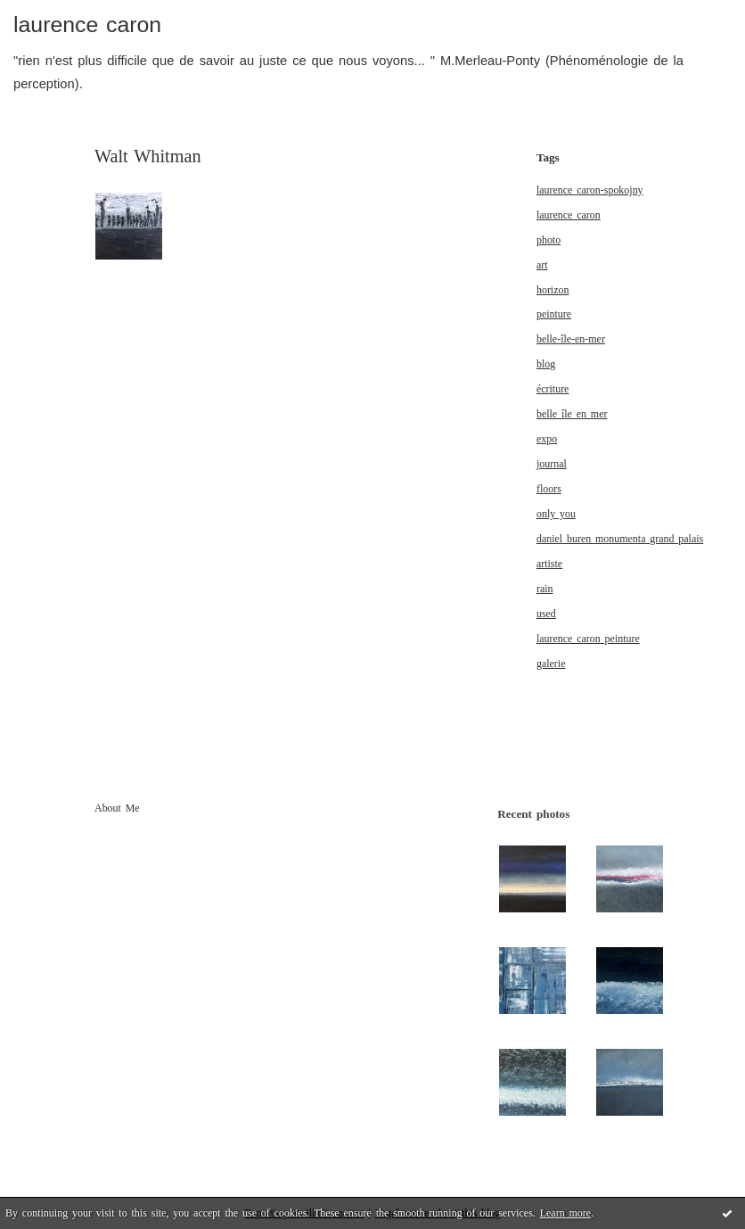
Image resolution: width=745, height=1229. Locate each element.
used (546, 613)
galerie (551, 663)
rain (544, 588)
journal (551, 464)
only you (556, 513)
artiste (549, 563)
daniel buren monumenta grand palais (619, 538)
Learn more (565, 1213)
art (542, 265)
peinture (553, 314)
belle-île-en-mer (570, 339)
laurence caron (87, 24)
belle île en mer (572, 414)
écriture (552, 389)
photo (548, 240)
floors (548, 489)
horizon (552, 290)
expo (546, 439)
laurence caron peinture (588, 638)
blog (545, 364)
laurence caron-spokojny (589, 190)
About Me (117, 808)
